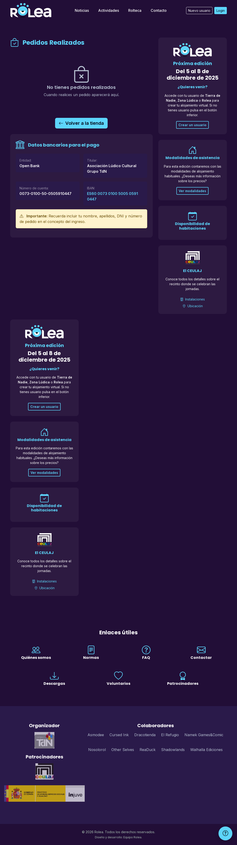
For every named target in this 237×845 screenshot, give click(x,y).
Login (220, 11)
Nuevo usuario (199, 11)
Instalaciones (192, 299)
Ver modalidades (192, 191)
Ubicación (192, 306)
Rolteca (134, 10)
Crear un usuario (192, 125)
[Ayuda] (225, 833)
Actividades (108, 10)
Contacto (159, 10)
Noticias (82, 10)
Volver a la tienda (81, 123)
